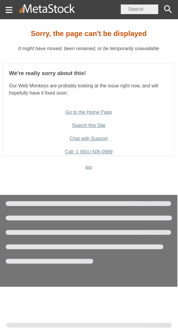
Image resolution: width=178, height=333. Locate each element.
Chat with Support (89, 138)
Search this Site (88, 125)
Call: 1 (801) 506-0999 (88, 151)
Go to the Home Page (89, 112)
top (88, 167)
